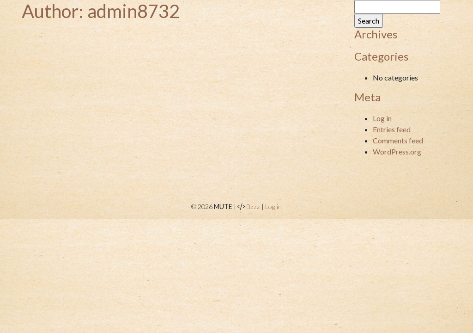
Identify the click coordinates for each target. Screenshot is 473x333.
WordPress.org (397, 151)
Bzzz (253, 206)
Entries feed (392, 129)
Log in (382, 118)
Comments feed (398, 140)
